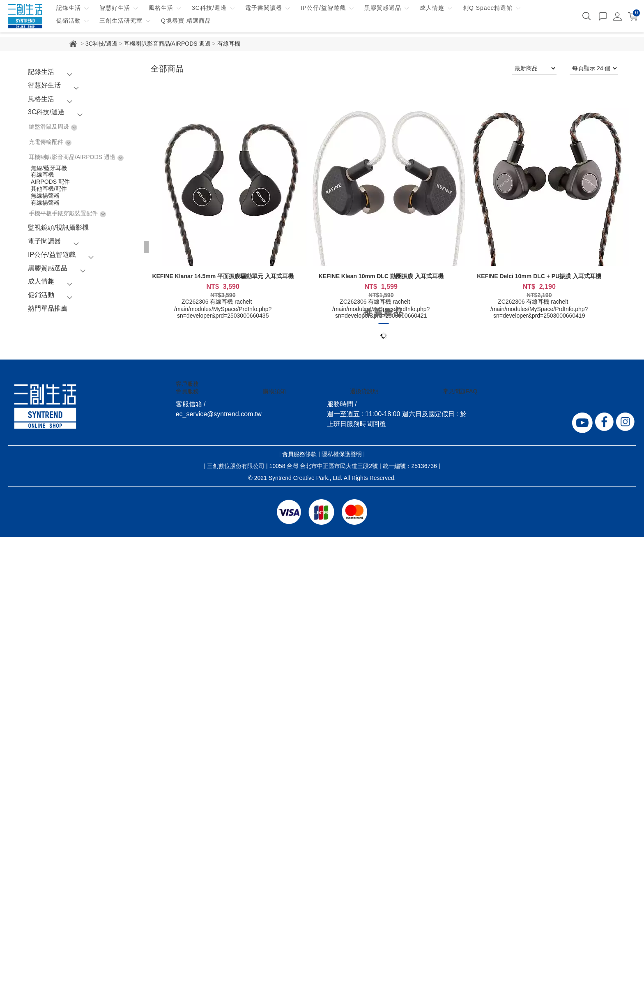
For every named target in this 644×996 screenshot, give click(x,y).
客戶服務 (187, 383)
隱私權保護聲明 (342, 454)
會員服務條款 (299, 454)
